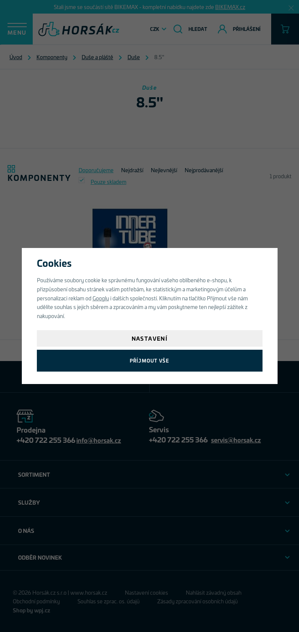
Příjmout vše (149, 360)
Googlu (101, 298)
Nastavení (150, 338)
